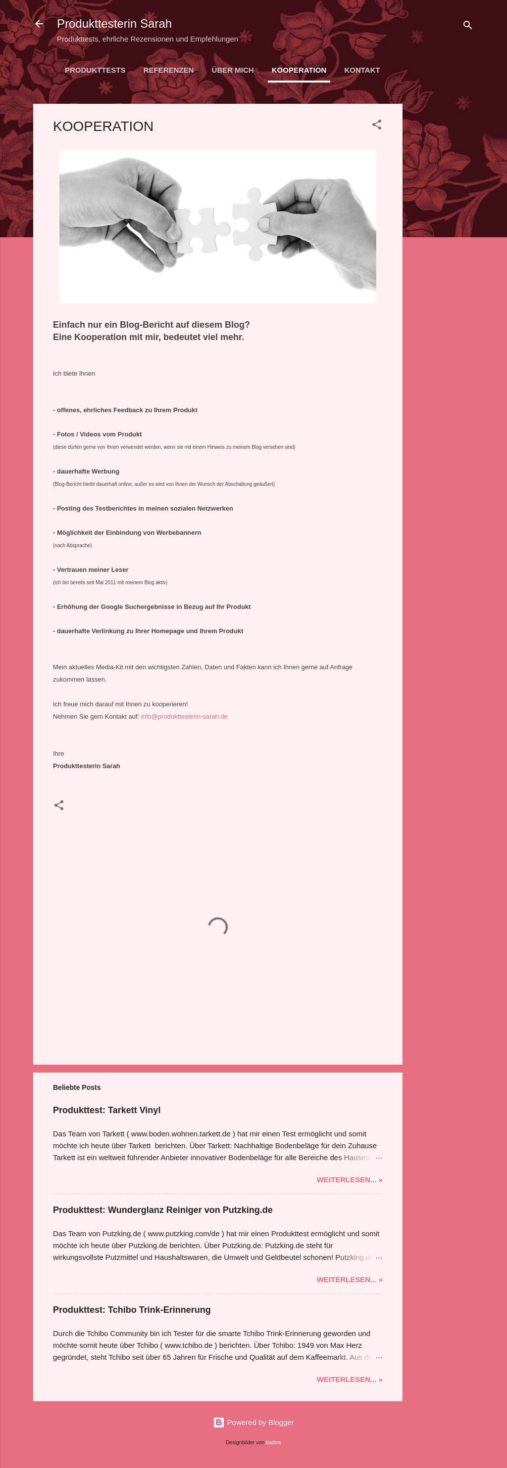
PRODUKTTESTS (95, 70)
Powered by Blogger (253, 1422)
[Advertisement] (442, 252)
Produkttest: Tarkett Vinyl (106, 1110)
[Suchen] (468, 27)
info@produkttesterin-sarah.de (184, 716)
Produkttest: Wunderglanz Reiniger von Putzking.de (163, 1210)
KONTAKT (362, 70)
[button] (377, 126)
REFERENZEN (169, 70)
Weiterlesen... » (350, 1179)
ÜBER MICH (233, 70)
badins (273, 1442)
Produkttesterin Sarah (114, 23)
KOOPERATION (299, 70)
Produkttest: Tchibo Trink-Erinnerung (132, 1310)
